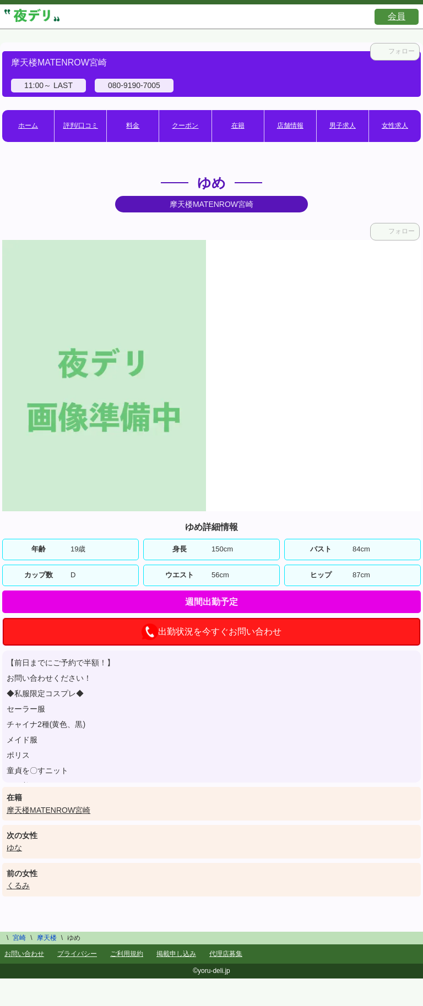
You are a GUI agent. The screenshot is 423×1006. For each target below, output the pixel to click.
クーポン (185, 125)
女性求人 (395, 125)
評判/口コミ (80, 125)
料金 (132, 125)
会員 (396, 16)
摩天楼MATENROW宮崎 (48, 810)
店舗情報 (290, 125)
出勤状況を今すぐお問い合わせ (211, 632)
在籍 (238, 125)
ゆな (14, 847)
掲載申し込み (176, 954)
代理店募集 (225, 954)
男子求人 (342, 125)
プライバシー (77, 954)
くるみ (18, 885)
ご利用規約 (126, 954)
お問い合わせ (24, 954)
